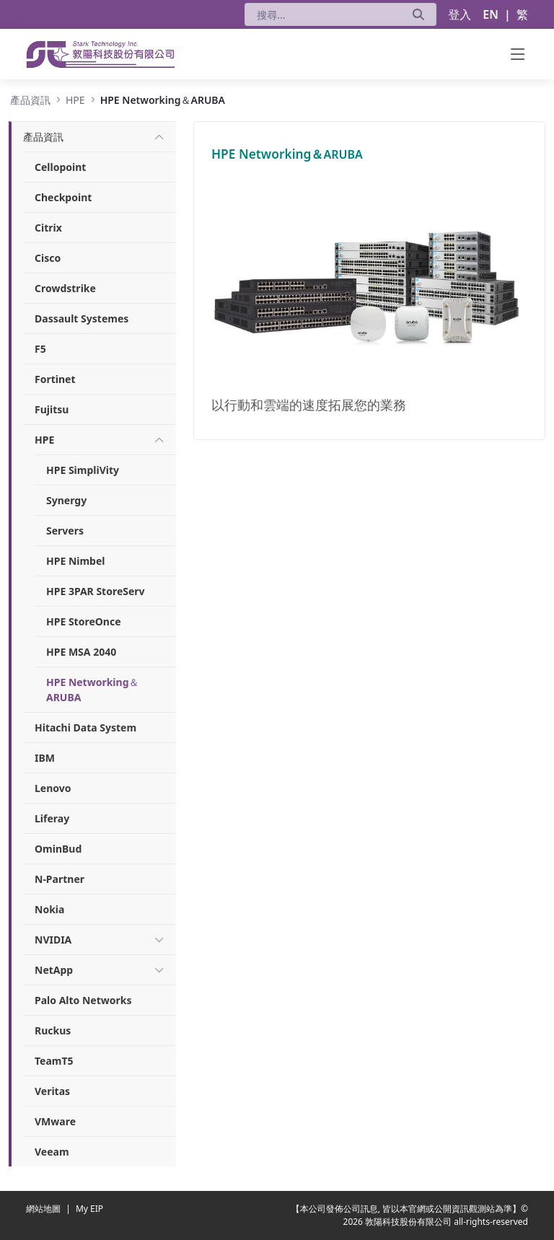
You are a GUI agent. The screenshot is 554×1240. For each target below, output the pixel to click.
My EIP (89, 1208)
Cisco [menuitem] (48, 258)
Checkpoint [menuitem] (63, 197)
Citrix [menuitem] (48, 227)
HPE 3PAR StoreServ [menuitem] (95, 591)
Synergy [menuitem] (66, 500)
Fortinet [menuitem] (55, 379)
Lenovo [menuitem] (53, 788)
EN (490, 14)
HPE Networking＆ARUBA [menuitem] (92, 689)
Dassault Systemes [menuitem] (81, 318)
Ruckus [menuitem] (53, 1030)
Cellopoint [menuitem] (60, 167)
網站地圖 (44, 1208)
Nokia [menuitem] (49, 909)
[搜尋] (323, 14)
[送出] (418, 14)
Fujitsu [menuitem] (52, 409)
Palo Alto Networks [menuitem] (83, 1000)
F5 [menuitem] (40, 349)
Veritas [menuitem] (52, 1091)
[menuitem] (43, 136)
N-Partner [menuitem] (59, 879)
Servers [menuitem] (65, 530)
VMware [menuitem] (55, 1121)
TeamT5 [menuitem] (54, 1061)
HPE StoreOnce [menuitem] (83, 621)
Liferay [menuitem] (52, 818)
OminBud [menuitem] (58, 849)
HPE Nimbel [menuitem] (75, 561)
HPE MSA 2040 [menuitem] (81, 652)
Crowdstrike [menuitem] (65, 288)
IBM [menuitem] (45, 758)
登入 (459, 14)
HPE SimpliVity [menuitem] (82, 470)
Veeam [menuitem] (52, 1151)
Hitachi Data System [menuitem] (85, 727)
